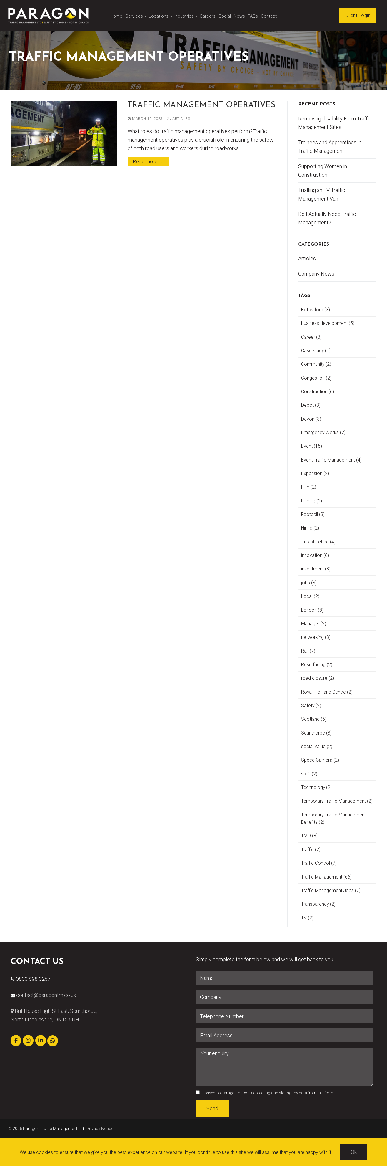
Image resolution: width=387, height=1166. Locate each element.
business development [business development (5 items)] (327, 323)
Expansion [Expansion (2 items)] (315, 473)
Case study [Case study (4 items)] (316, 350)
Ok (354, 1152)
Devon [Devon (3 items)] (311, 419)
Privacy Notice (99, 1128)
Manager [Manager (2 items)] (313, 623)
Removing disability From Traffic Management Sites (334, 122)
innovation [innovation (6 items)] (315, 555)
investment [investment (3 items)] (316, 569)
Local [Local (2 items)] (310, 596)
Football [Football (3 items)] (313, 514)
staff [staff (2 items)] (309, 774)
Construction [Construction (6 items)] (317, 391)
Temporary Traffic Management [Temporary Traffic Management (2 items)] (337, 801)
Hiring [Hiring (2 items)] (310, 528)
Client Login (358, 15)
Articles (178, 118)
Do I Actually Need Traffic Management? (327, 218)
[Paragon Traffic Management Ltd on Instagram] (28, 1040)
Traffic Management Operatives (202, 105)
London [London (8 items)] (312, 610)
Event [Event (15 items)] (311, 446)
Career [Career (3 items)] (311, 337)
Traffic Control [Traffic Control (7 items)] (319, 863)
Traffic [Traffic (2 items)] (311, 849)
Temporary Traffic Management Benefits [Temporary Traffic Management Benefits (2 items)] (333, 818)
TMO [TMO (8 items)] (309, 835)
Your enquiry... (284, 1067)
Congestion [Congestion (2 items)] (316, 378)
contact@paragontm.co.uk (46, 995)
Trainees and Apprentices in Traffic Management (329, 146)
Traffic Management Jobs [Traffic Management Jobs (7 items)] (331, 890)
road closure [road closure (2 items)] (317, 678)
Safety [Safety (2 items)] (311, 705)
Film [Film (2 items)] (308, 487)
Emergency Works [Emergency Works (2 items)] (323, 432)
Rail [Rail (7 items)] (308, 651)
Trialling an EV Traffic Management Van (321, 194)
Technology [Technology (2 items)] (316, 787)
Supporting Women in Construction (322, 170)
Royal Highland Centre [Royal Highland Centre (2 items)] (327, 692)
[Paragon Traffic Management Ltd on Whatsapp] (52, 1040)
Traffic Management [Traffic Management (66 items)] (326, 877)
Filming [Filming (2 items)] (311, 501)
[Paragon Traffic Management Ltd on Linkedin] (40, 1040)
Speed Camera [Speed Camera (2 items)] (320, 760)
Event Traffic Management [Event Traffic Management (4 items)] (331, 460)
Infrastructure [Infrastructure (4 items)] (318, 542)
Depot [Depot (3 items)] (311, 405)
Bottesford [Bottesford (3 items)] (315, 309)
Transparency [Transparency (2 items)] (318, 904)
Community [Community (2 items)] (316, 364)
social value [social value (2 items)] (316, 746)
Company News (316, 274)
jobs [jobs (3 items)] (309, 583)
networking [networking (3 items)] (316, 637)
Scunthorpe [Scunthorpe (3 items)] (316, 733)
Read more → (148, 161)
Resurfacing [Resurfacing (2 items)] (316, 664)
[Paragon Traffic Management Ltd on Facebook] (16, 1040)
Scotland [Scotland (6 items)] (313, 719)
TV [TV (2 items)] (307, 918)
